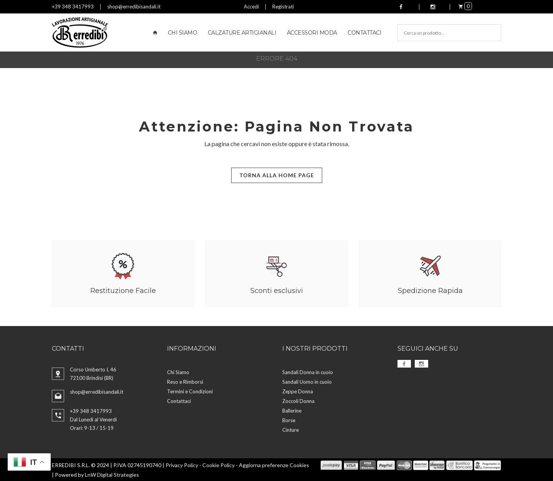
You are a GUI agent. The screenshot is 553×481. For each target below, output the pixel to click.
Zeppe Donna (297, 391)
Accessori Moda (312, 32)
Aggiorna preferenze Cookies (274, 464)
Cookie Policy (218, 464)
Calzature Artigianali (242, 32)
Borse (288, 420)
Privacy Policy (182, 464)
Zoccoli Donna (298, 401)
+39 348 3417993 (73, 6)
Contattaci (364, 32)
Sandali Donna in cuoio (307, 372)
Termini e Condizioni (190, 391)
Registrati (283, 6)
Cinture (290, 429)
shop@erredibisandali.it (134, 6)
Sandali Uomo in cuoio (307, 381)
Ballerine (291, 410)
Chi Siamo (182, 32)
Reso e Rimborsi (185, 381)
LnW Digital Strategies (112, 474)
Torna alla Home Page (276, 175)
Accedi (251, 6)
